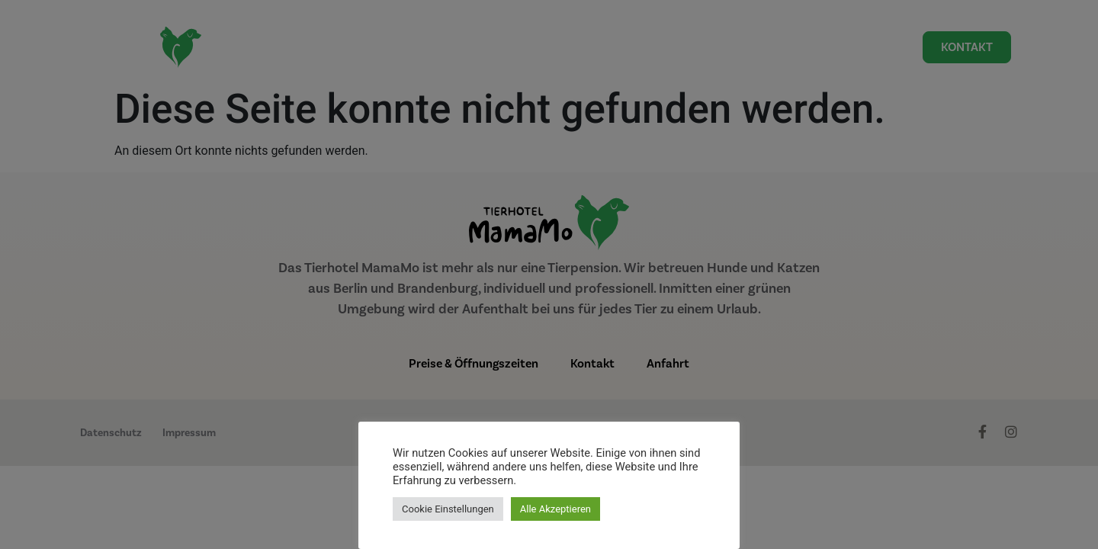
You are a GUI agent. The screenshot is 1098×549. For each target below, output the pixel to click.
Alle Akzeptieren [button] (555, 509)
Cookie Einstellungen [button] (448, 509)
